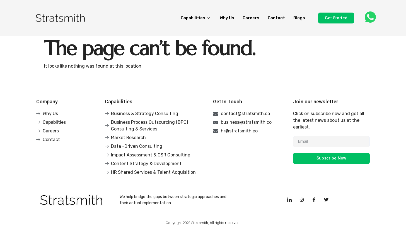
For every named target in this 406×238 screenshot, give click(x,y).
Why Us (227, 17)
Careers (251, 17)
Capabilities (196, 17)
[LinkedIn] (289, 200)
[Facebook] (314, 200)
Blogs (299, 17)
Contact (276, 17)
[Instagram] (302, 200)
